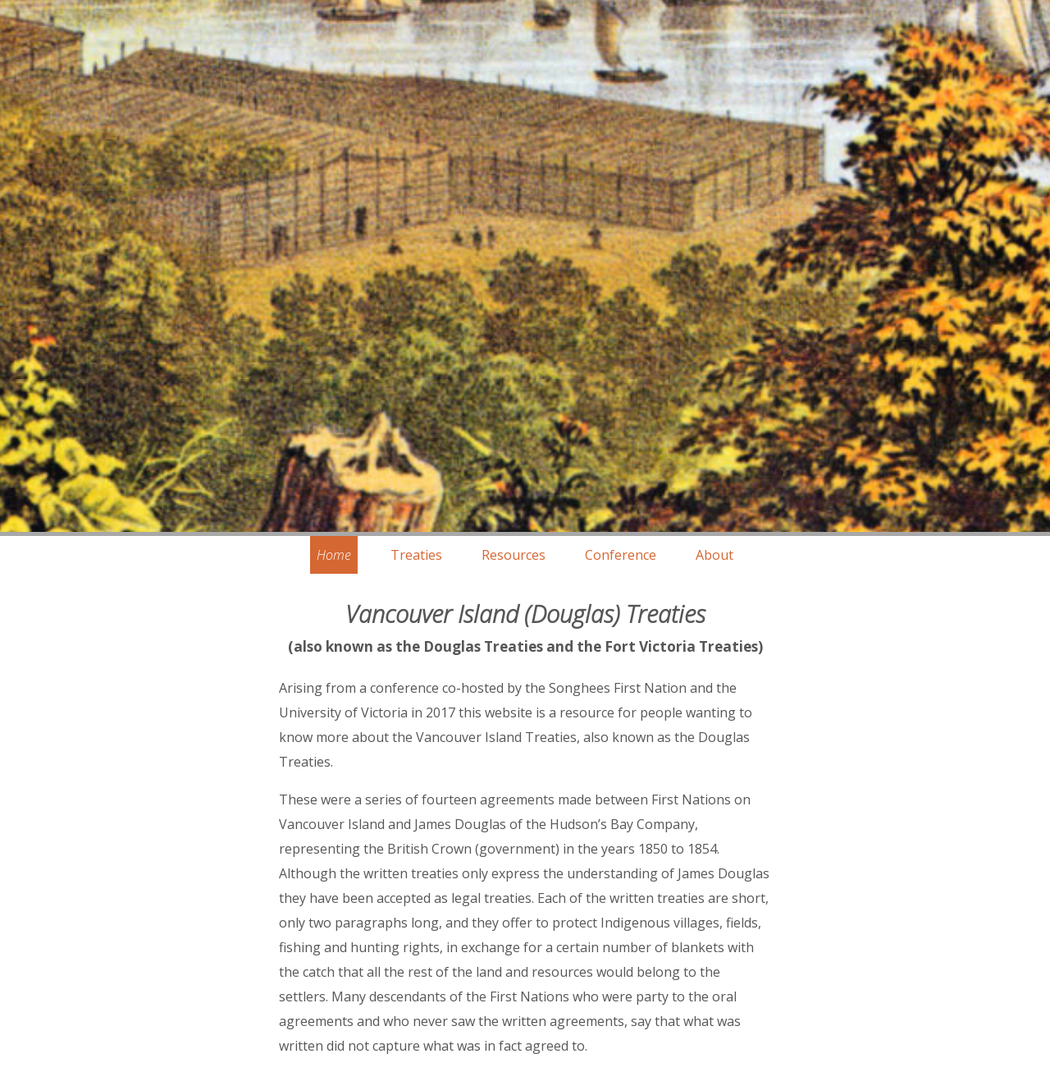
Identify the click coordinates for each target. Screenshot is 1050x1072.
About (714, 555)
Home (334, 555)
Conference (620, 555)
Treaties (416, 555)
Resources (514, 555)
